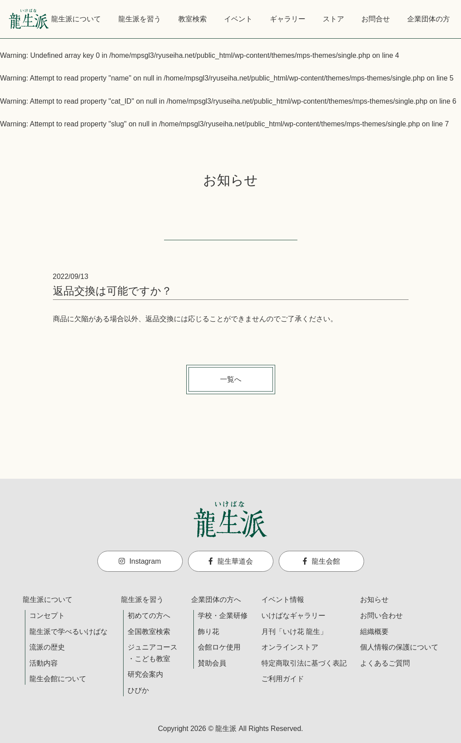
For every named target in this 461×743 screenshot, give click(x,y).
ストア (333, 19)
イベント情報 (282, 599)
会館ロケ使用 (219, 647)
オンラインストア (289, 647)
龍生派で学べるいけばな (68, 631)
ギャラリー (287, 19)
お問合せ (375, 19)
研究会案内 (145, 674)
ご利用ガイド (282, 678)
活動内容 (43, 663)
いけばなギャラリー (293, 615)
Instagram (140, 561)
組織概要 (374, 631)
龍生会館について (57, 678)
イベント (238, 19)
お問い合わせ (381, 615)
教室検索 (192, 19)
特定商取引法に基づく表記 (304, 663)
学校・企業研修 (223, 615)
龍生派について (76, 19)
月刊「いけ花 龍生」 (294, 631)
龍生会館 (321, 561)
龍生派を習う (139, 19)
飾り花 (208, 631)
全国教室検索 (149, 631)
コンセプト (47, 615)
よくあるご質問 (385, 663)
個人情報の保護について (399, 647)
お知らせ (374, 599)
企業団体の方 (428, 19)
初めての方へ (149, 615)
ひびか (138, 690)
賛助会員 (212, 663)
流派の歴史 (47, 647)
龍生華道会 (230, 561)
